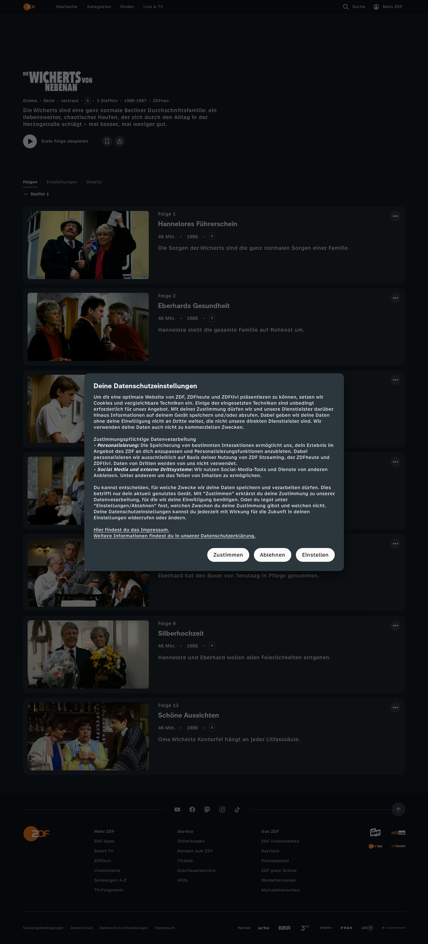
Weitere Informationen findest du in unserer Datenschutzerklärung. (175, 536)
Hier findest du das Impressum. (131, 529)
